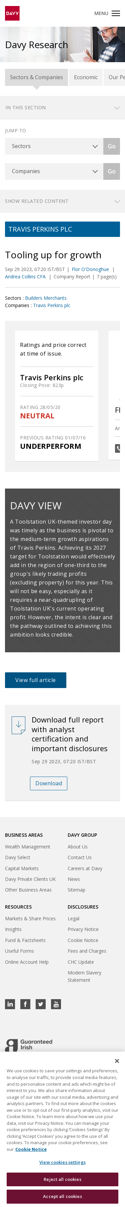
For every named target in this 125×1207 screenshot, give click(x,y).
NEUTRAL (37, 415)
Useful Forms (19, 951)
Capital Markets (22, 868)
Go (112, 146)
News (74, 879)
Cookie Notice (83, 940)
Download (48, 783)
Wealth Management (27, 846)
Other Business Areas (28, 890)
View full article (35, 680)
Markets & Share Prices (30, 918)
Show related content (36, 201)
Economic (86, 77)
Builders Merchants (46, 298)
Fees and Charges (87, 951)
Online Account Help (27, 962)
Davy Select (17, 857)
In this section (25, 107)
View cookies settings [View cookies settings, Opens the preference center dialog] (62, 1163)
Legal (73, 918)
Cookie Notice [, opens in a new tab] (31, 1149)
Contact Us (80, 857)
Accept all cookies (62, 1197)
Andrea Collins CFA (26, 276)
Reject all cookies (62, 1180)
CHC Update (81, 962)
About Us (78, 846)
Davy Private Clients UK (30, 879)
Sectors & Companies (36, 77)
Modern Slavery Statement (84, 976)
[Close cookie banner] (117, 1061)
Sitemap (76, 890)
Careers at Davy (85, 868)
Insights (13, 929)
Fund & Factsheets (25, 940)
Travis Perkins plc (51, 305)
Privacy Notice (83, 929)
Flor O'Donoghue (91, 269)
